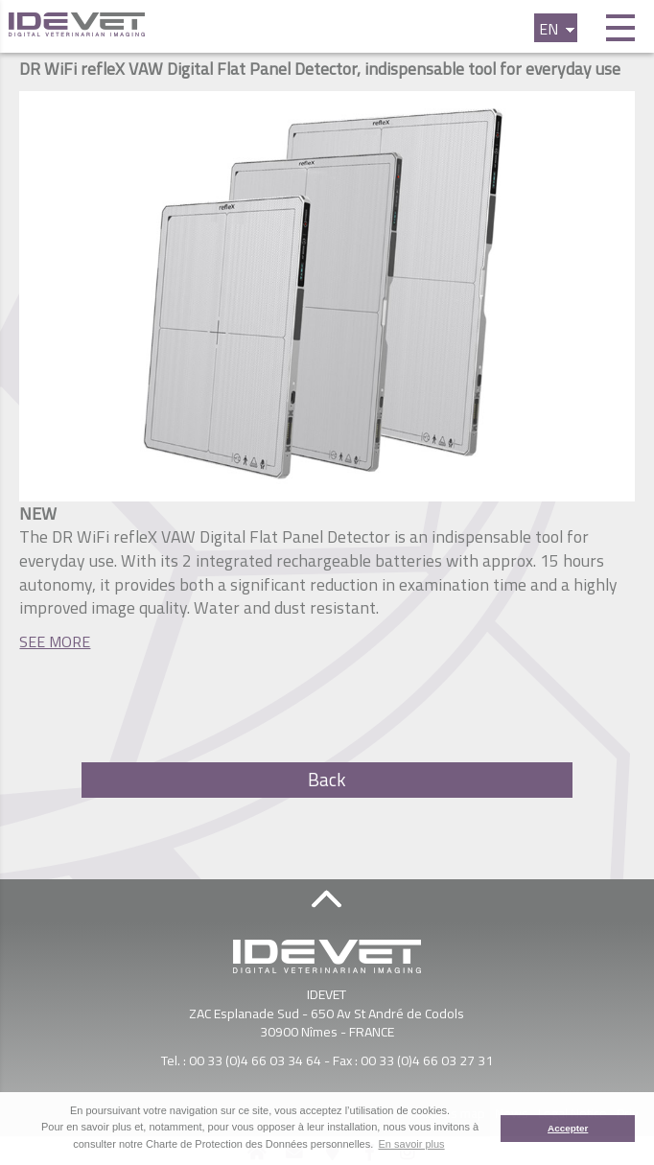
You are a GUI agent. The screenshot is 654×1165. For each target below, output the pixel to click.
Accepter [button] (568, 1128)
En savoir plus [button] (412, 1144)
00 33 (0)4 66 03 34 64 (255, 1060)
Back (327, 779)
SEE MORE (54, 641)
